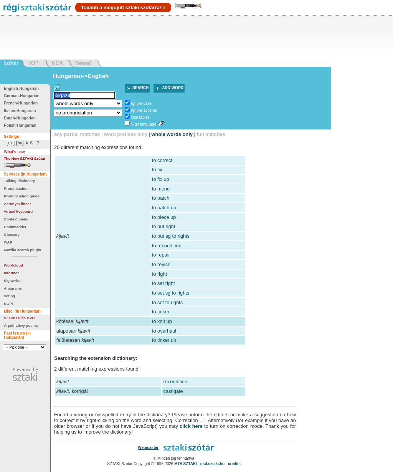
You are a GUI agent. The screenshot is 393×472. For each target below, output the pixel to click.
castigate (173, 391)
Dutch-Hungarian (20, 118)
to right (159, 274)
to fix (157, 169)
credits (234, 464)
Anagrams (13, 288)
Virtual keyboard (18, 211)
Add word (172, 88)
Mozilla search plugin (22, 250)
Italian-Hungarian (20, 111)
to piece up (164, 217)
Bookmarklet (15, 227)
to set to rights (167, 302)
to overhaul (164, 331)
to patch (161, 198)
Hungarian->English (81, 76)
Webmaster (148, 448)
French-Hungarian (21, 103)
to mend (161, 189)
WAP (8, 242)
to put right (163, 226)
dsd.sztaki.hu (212, 464)
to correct (162, 160)
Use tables (140, 117)
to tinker (161, 312)
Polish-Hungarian (20, 125)
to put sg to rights (171, 236)
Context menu (16, 219)
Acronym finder (17, 204)
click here (191, 426)
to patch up (164, 207)
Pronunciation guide (22, 196)
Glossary (12, 234)
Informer (11, 273)
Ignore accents (144, 110)
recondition (175, 381)
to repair (161, 255)
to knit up (162, 321)
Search (140, 88)
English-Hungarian (21, 88)
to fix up (160, 179)
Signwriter (13, 280)
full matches (210, 134)
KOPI (8, 303)
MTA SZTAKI (185, 464)
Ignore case (141, 103)
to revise (161, 264)
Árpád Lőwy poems (21, 325)
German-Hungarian (22, 96)
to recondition (167, 245)
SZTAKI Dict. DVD (19, 318)
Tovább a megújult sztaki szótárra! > (123, 7)
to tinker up (164, 340)
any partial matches (77, 134)
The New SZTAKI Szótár (24, 158)
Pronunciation (16, 188)
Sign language (143, 124)
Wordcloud (13, 265)
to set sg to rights (170, 293)
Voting (9, 296)
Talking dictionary (19, 181)
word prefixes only (125, 134)
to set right (163, 283)
